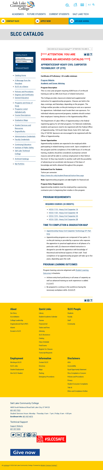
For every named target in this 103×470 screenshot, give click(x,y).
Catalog (41, 338)
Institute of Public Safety (24, 148)
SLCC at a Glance (21, 87)
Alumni (12, 328)
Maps (41, 370)
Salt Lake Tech (81, 14)
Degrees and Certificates (24, 95)
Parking (41, 373)
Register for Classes (46, 349)
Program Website (47, 80)
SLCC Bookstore (44, 335)
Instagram (29, 435)
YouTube (34, 435)
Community (71, 324)
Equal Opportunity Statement (77, 370)
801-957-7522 (15, 410)
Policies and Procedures (24, 92)
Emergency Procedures (46, 377)
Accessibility (72, 366)
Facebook (23, 435)
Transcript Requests (45, 353)
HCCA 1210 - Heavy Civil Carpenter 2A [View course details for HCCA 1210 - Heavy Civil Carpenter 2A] (63, 216)
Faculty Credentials (22, 140)
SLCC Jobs (14, 366)
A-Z (89, 5)
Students (70, 313)
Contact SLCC (10, 21)
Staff (69, 320)
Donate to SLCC (15, 331)
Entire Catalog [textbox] (20, 58)
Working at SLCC (16, 362)
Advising (42, 331)
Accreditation (14, 317)
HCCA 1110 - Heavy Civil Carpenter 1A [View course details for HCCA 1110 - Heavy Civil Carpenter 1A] (63, 209)
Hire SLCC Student (16, 373)
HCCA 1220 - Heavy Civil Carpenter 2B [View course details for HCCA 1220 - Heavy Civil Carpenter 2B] (63, 219)
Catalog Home (20, 75)
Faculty (70, 317)
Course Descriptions (23, 115)
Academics (18, 14)
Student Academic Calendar (48, 317)
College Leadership (16, 320)
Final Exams (43, 345)
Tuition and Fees (44, 328)
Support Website (16, 426)
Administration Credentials (25, 136)
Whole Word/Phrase (24, 64)
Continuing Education (23, 145)
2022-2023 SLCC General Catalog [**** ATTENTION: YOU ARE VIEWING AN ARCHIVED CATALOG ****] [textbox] (69, 49)
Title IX (70, 388)
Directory (42, 366)
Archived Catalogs (22, 159)
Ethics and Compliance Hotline (78, 391)
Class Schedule (44, 342)
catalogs (6, 465)
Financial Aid (43, 324)
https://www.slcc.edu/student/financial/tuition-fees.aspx (62, 176)
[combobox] (70, 49)
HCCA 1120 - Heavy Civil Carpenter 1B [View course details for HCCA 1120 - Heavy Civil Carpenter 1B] (63, 213)
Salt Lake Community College (22, 6)
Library (41, 313)
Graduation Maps (21, 120)
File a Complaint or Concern (77, 373)
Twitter (13, 435)
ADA (69, 362)
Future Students (36, 14)
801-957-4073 (28, 417)
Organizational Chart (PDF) (19, 324)
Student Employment (17, 370)
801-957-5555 (15, 429)
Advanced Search (22, 68)
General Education (22, 98)
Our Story (13, 313)
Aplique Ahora (79, 21)
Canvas (41, 320)
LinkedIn (18, 435)
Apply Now (43, 21)
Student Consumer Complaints (78, 384)
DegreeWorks (20, 131)
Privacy (70, 380)
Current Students (59, 14)
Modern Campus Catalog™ (49, 465)
